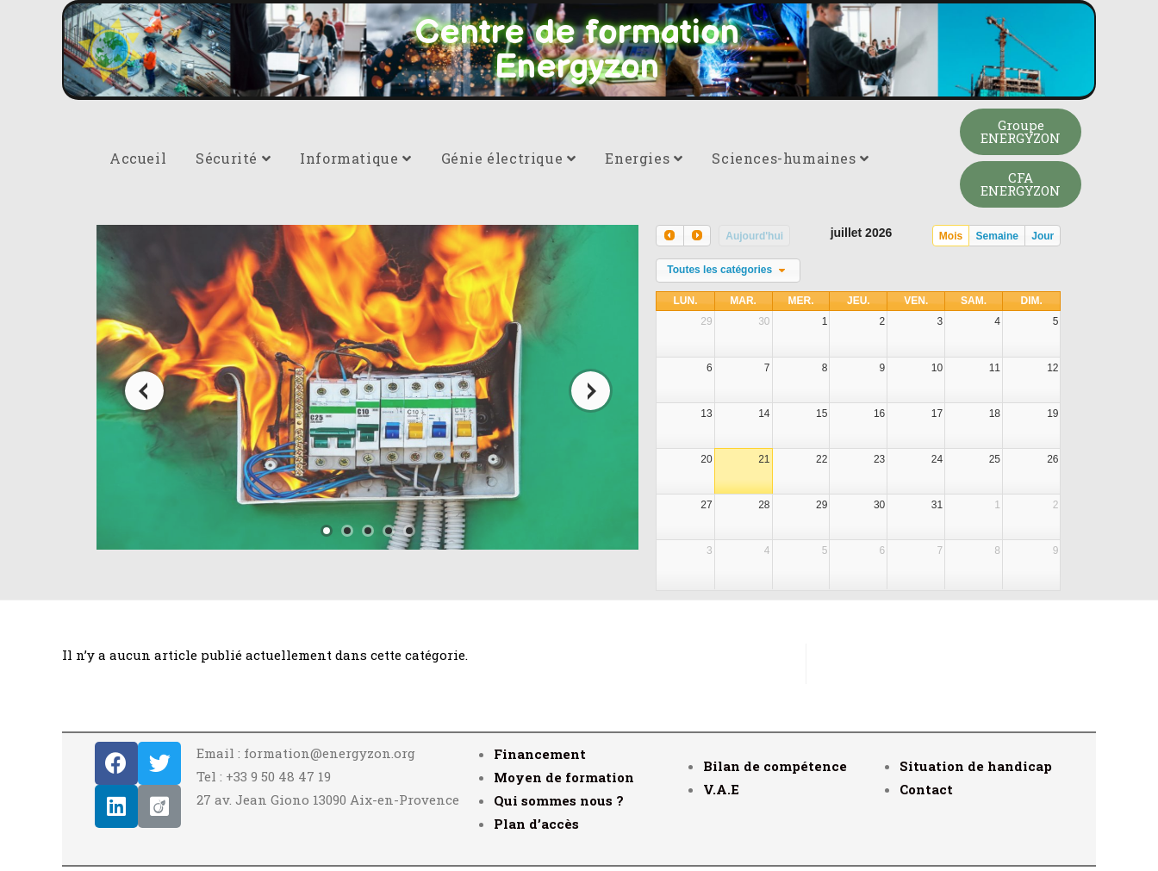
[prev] (669, 235)
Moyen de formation (564, 777)
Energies (643, 158)
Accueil (137, 158)
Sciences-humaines (790, 158)
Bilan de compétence (775, 766)
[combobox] (728, 270)
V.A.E (721, 789)
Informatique (355, 158)
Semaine (997, 236)
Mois (950, 236)
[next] (697, 235)
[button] (1020, 132)
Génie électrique (508, 158)
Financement (540, 753)
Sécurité (233, 158)
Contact (926, 789)
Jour (1042, 236)
